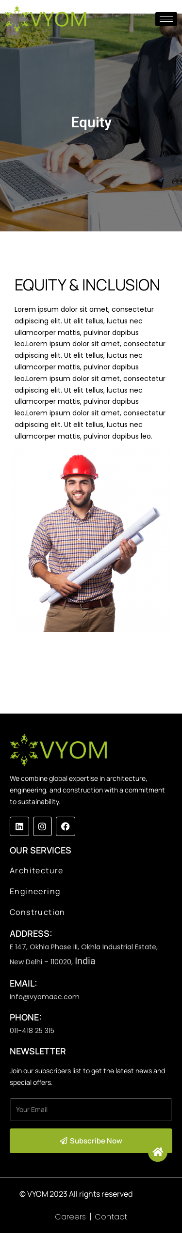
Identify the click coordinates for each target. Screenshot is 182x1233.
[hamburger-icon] (166, 19)
